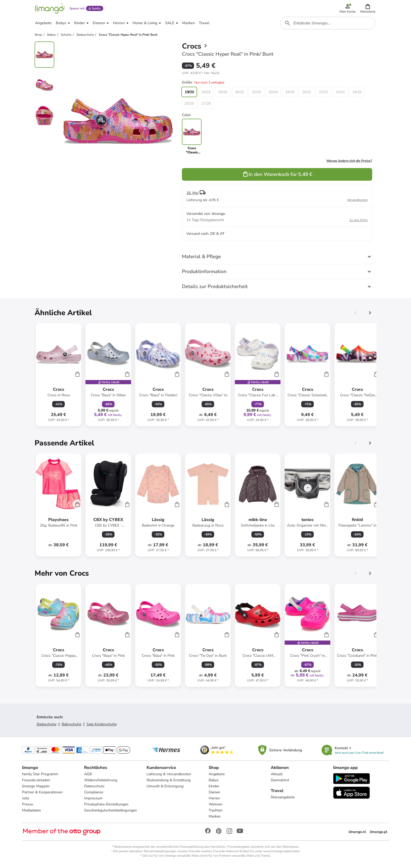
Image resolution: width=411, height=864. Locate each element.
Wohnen (216, 804)
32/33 (256, 92)
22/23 (323, 92)
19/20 (189, 92)
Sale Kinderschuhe (101, 724)
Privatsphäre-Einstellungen (106, 804)
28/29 (205, 92)
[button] (367, 8)
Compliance (93, 792)
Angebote (217, 774)
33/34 (273, 92)
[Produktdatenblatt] (58, 374)
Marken (215, 816)
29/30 (222, 92)
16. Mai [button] (192, 192)
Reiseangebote (283, 797)
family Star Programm (40, 774)
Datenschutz (94, 786)
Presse (27, 804)
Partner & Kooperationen (42, 792)
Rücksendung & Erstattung (169, 780)
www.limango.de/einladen (281, 851)
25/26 (189, 103)
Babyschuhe (71, 724)
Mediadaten (31, 810)
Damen (214, 792)
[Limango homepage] (50, 8)
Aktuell (277, 774)
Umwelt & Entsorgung (165, 786)
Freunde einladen (36, 780)
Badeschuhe (46, 724)
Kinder (214, 786)
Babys (214, 780)
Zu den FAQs (358, 220)
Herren (214, 798)
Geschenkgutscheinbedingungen (110, 810)
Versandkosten (357, 200)
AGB (88, 774)
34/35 (289, 92)
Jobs (25, 798)
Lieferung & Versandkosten (169, 774)
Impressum (93, 798)
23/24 (340, 92)
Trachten (216, 810)
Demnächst (280, 780)
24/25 (356, 92)
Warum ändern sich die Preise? (349, 161)
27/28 (205, 103)
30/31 (239, 92)
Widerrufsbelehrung (100, 780)
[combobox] (328, 23)
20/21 (306, 92)
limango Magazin (36, 786)
